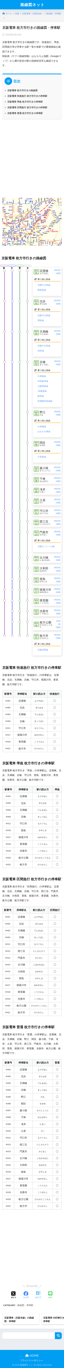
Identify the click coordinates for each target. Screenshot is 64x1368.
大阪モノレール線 (46, 546)
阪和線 (41, 396)
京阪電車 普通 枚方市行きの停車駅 (25, 113)
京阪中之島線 (44, 285)
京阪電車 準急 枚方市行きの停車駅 (25, 101)
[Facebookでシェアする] (26, 1295)
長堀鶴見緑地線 (45, 401)
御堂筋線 (42, 290)
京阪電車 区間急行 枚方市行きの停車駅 (27, 107)
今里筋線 (42, 457)
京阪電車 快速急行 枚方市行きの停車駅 (27, 96)
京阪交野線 (43, 650)
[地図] (58, 273)
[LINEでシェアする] (50, 1295)
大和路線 (42, 376)
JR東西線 (42, 391)
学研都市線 (43, 381)
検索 (58, 1335)
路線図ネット (32, 4)
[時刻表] (57, 270)
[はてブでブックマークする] (38, 1295)
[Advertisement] (32, 158)
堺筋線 (41, 320)
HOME (32, 1355)
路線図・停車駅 (25, 1305)
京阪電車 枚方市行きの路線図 (22, 90)
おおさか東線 (44, 431)
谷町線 (41, 350)
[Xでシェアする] (13, 1295)
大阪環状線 (43, 386)
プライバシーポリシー (31, 1360)
